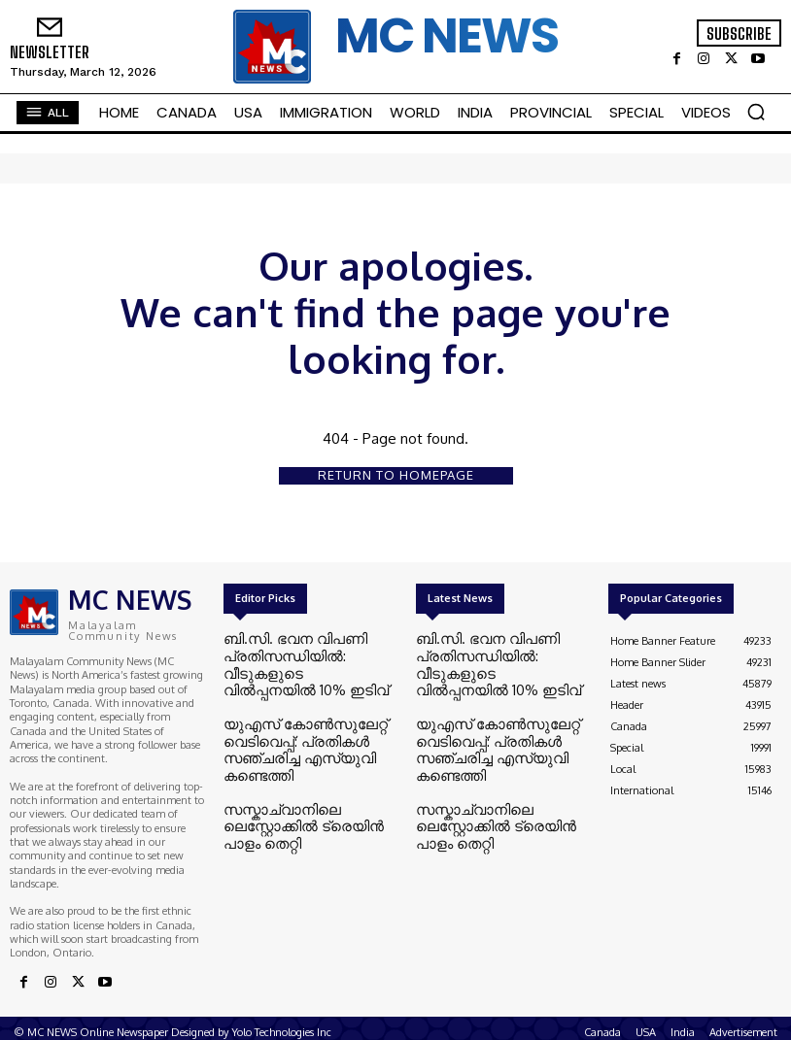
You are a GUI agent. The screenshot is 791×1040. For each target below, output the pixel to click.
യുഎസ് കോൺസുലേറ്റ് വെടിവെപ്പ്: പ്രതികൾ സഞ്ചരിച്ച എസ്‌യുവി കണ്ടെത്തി (307, 712)
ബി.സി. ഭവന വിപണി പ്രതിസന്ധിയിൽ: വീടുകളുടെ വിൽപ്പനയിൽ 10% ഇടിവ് (298, 653)
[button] (756, 111)
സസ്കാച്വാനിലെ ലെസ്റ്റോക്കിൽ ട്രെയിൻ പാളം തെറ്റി (302, 765)
